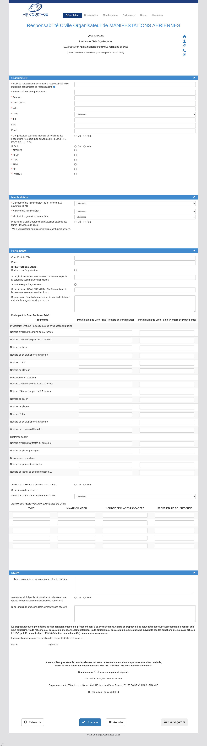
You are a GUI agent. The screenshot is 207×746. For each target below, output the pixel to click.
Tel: (14, 119)
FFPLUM (16, 150)
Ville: (14, 108)
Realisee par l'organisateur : (26, 270)
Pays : (14, 262)
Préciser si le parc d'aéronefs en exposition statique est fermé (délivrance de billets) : (39, 223)
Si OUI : (15, 146)
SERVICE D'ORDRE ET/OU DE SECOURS (33, 495)
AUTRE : (16, 173)
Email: (14, 130)
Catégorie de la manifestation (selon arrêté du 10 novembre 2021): (36, 204)
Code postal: (18, 102)
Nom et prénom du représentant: (28, 91)
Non (87, 136)
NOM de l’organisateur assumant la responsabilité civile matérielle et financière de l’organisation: (40, 85)
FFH (14, 169)
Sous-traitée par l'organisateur (26, 284)
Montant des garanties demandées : (30, 216)
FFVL (15, 164)
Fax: (13, 124)
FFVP (15, 155)
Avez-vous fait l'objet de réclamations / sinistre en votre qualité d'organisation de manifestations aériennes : (38, 599)
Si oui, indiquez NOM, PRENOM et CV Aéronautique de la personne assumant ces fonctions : (39, 278)
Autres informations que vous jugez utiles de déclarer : (41, 579)
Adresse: (16, 97)
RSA (14, 159)
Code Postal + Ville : (21, 257)
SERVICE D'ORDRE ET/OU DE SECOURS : (34, 484)
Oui (77, 136)
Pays (14, 113)
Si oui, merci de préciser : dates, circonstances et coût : (39, 607)
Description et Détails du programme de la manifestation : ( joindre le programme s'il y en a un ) (40, 299)
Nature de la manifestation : (26, 210)
